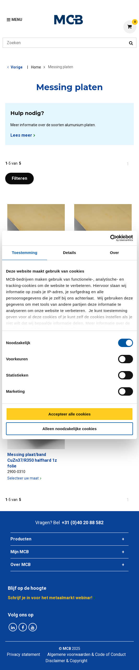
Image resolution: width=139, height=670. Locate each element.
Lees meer (21, 135)
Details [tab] (69, 252)
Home (36, 67)
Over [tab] (114, 252)
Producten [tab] (20, 538)
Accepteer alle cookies (69, 414)
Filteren (19, 178)
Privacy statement (23, 654)
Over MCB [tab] (20, 564)
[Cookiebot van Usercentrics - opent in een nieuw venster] (110, 238)
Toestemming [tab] (24, 252)
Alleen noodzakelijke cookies (69, 428)
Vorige (16, 67)
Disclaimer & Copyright (66, 660)
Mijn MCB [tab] (19, 551)
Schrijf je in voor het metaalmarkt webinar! (50, 597)
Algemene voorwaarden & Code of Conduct (86, 654)
